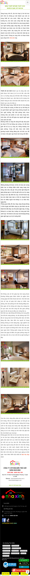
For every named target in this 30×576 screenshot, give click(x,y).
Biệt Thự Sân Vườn (15, 553)
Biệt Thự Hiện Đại (7, 548)
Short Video (24, 553)
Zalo (22, 566)
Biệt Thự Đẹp (5, 573)
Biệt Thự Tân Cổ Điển (16, 548)
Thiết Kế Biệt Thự (15, 545)
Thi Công (24, 573)
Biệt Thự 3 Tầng (23, 550)
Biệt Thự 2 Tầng (15, 550)
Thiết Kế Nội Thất (7, 545)
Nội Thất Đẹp (15, 573)
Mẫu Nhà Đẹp (6, 555)
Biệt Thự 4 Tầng (6, 553)
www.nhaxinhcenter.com (17, 478)
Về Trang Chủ (24, 560)
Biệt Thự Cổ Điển (7, 550)
